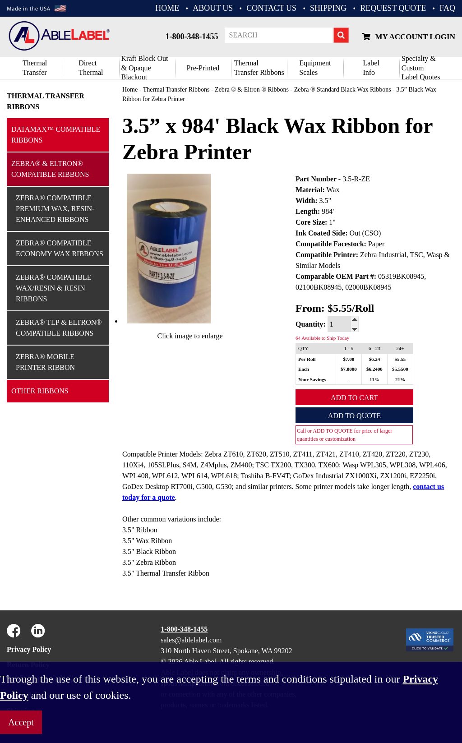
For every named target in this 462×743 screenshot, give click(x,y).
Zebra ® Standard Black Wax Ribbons (342, 89)
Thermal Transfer (35, 67)
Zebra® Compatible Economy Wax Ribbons (59, 248)
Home (130, 89)
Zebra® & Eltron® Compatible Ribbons (50, 169)
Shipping (328, 8)
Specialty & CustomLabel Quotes (421, 68)
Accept (21, 722)
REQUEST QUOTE (393, 8)
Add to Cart (354, 397)
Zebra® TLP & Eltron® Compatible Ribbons (59, 327)
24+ (400, 348)
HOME (167, 8)
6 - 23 (374, 348)
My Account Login (408, 36)
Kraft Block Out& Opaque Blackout (144, 68)
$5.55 (400, 359)
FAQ (447, 8)
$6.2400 (374, 369)
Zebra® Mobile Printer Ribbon (45, 362)
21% (400, 379)
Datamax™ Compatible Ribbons (55, 134)
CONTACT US (271, 8)
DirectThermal (91, 67)
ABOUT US (213, 8)
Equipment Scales (315, 67)
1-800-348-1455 (191, 36)
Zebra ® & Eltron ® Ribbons (252, 89)
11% (374, 379)
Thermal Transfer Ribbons (45, 101)
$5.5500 (400, 369)
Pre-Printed (202, 68)
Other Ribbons (40, 391)
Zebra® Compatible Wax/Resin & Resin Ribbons (54, 288)
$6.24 (374, 359)
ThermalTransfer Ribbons (259, 67)
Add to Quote (354, 416)
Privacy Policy (29, 649)
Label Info (371, 67)
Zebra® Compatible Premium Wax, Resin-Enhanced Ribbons (55, 208)
